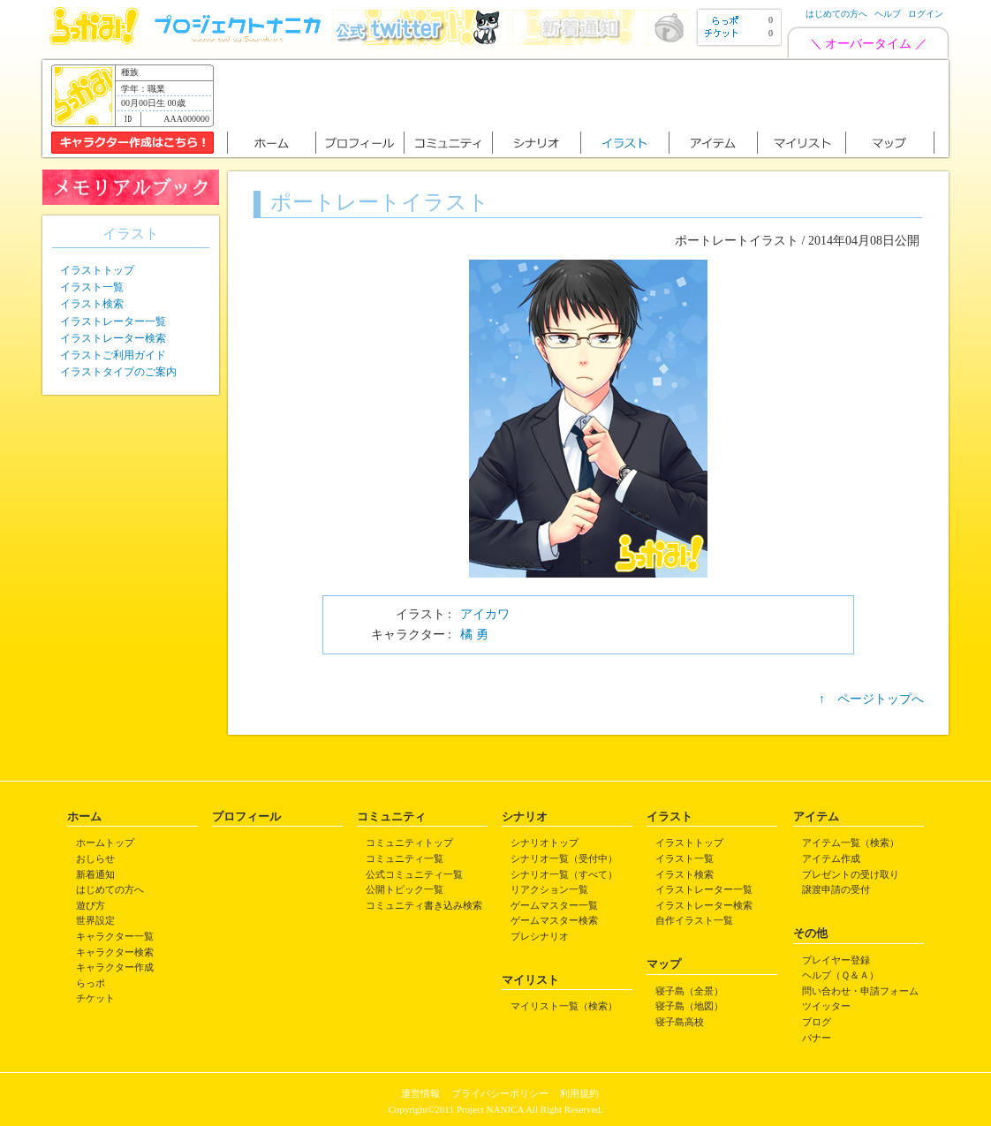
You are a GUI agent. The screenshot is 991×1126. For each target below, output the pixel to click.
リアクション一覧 (549, 889)
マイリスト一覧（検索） (564, 1006)
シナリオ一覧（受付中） (564, 858)
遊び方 (90, 905)
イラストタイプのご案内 (118, 372)
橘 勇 (474, 634)
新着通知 (95, 874)
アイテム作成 (831, 858)
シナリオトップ (545, 842)
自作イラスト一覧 (694, 920)
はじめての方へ (836, 14)
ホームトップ (105, 842)
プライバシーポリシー (499, 1093)
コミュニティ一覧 (404, 858)
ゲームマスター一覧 (554, 905)
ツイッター (826, 1006)
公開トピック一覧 (404, 889)
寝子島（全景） (689, 991)
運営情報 (420, 1093)
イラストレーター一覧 (113, 321)
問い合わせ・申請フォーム (860, 991)
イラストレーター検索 (113, 338)
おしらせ (95, 858)
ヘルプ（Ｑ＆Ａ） (840, 975)
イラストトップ (97, 270)
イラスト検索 (92, 304)
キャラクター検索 (115, 952)
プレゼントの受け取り (850, 874)
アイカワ (485, 614)
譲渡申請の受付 (836, 889)
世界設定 (95, 920)
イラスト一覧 (92, 287)
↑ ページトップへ (871, 699)
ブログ (816, 1021)
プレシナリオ (540, 936)
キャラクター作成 (115, 967)
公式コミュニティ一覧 (414, 874)
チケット (95, 998)
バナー (816, 1037)
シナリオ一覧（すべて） (564, 874)
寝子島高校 (679, 1021)
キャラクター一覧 (115, 936)
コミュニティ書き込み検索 (424, 905)
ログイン (925, 14)
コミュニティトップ (409, 842)
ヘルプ (887, 14)
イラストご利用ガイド (113, 355)
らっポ (90, 983)
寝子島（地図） (689, 1006)
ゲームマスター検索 (554, 920)
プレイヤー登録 (836, 960)
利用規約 (579, 1093)
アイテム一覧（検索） (850, 842)
